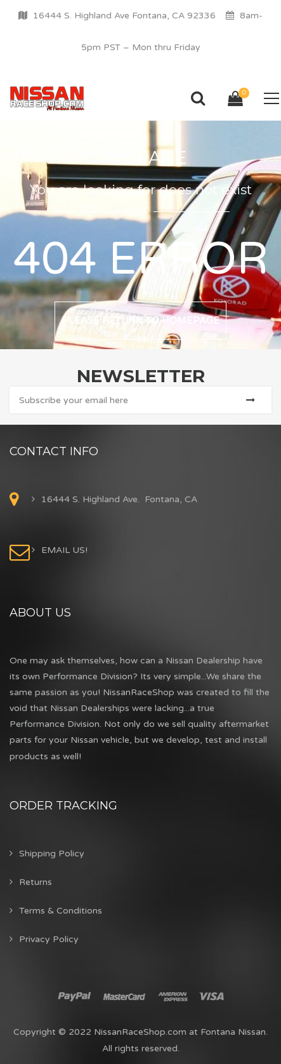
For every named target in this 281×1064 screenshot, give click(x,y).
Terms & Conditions (60, 910)
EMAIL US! (64, 550)
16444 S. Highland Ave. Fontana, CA (119, 499)
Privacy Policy (49, 939)
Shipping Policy (51, 853)
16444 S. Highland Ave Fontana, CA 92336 (124, 15)
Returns (35, 882)
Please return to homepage (140, 320)
